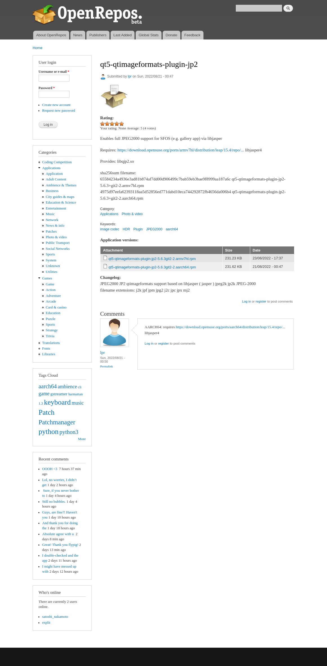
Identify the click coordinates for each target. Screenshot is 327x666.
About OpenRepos (51, 35)
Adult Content (56, 179)
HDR (126, 229)
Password (47, 88)
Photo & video (56, 237)
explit (46, 623)
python (49, 431)
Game (50, 284)
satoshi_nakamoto (55, 617)
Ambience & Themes (61, 185)
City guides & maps (60, 197)
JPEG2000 (154, 229)
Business (52, 191)
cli (80, 387)
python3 (68, 432)
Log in (246, 301)
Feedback (192, 35)
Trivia (50, 336)
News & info (55, 226)
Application (54, 174)
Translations (51, 343)
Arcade (51, 301)
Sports (50, 254)
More (82, 439)
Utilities (51, 272)
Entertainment (56, 208)
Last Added (122, 35)
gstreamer (59, 393)
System (51, 260)
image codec (109, 229)
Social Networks (58, 249)
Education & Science (61, 202)
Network (52, 220)
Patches (51, 231)
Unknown (53, 266)
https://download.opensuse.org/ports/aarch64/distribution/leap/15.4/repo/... (230, 327)
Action (51, 290)
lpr (129, 76)
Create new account (56, 105)
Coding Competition (57, 162)
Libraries (48, 354)
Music (50, 214)
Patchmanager (57, 422)
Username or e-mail (54, 72)
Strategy (52, 330)
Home (37, 48)
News (77, 35)
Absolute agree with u (58, 534)
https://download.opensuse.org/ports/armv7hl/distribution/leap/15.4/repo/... (180, 150)
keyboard (57, 402)
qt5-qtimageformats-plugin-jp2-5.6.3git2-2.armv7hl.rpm (152, 259)
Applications (51, 168)
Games (47, 278)
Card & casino (56, 307)
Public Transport (58, 243)
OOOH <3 (50, 469)
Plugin (138, 229)
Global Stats (149, 35)
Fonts (46, 348)
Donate (171, 35)
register (261, 301)
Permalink (106, 366)
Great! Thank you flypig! (60, 545)
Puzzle (50, 319)
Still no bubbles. (54, 502)
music (78, 403)
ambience (67, 386)
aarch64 (48, 386)
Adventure (53, 296)
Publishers (97, 35)
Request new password (58, 111)
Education (53, 313)
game (44, 393)
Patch (47, 412)
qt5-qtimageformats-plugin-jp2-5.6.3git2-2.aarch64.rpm (152, 267)
